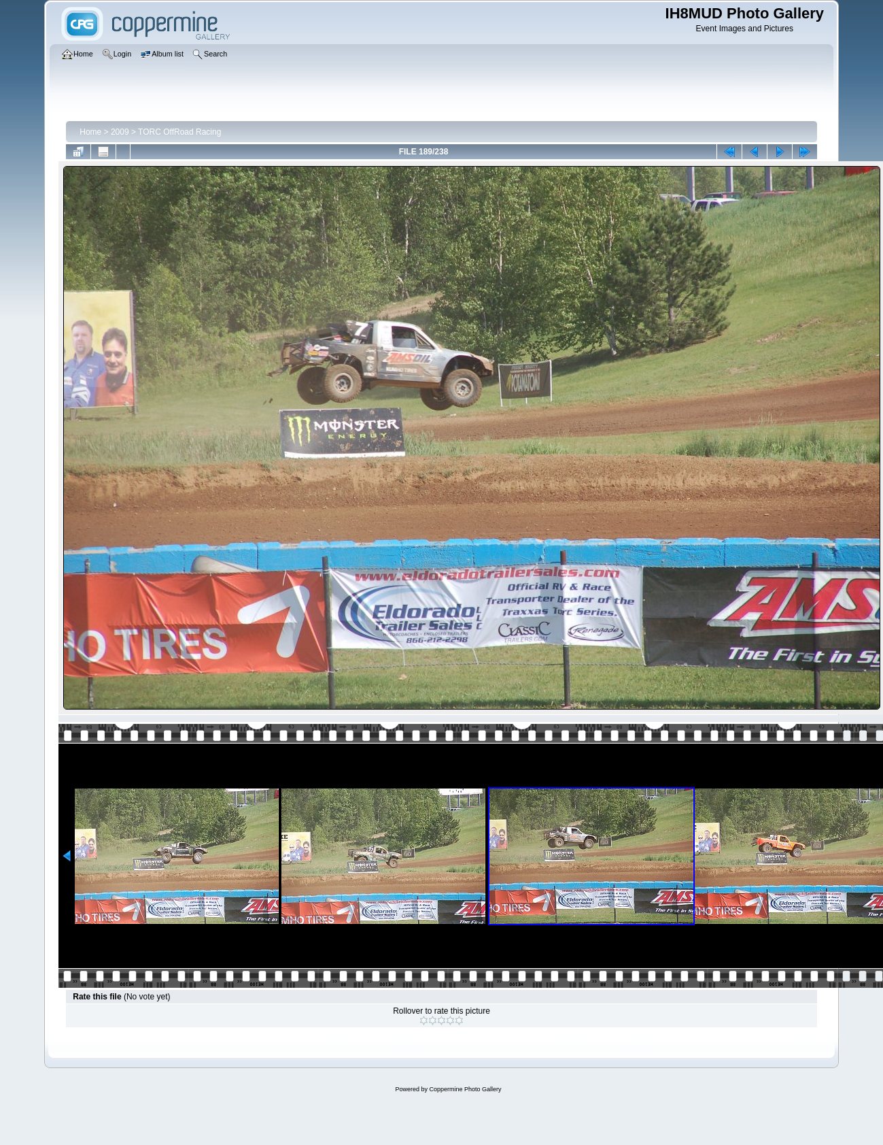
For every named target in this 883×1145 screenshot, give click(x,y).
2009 (120, 132)
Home (90, 132)
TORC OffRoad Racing (179, 132)
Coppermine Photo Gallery (465, 1089)
